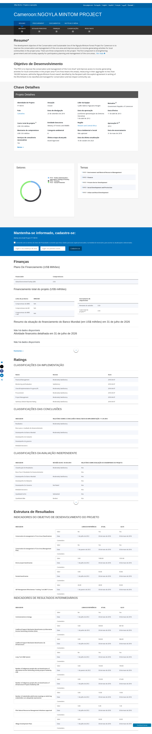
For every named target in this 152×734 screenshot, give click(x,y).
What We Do (18, 5)
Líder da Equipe (84, 103)
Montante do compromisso (28, 130)
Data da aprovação (85, 110)
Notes (19, 147)
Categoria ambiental (56, 130)
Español (111, 5)
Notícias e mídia (71, 23)
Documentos (54, 23)
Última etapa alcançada (57, 137)
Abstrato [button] (22, 30)
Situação (51, 103)
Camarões (21, 114)
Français (117, 5)
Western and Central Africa (87, 126)
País (19, 110)
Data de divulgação (55, 110)
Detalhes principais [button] (39, 30)
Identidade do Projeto (26, 103)
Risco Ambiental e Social (87, 130)
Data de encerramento (117, 130)
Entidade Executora (55, 122)
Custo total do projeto (26, 122)
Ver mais (100, 53)
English (104, 5)
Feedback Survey (142, 725)
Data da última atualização (88, 137)
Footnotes (18, 351)
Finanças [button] (56, 30)
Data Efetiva (113, 110)
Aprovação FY (114, 122)
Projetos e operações (30, 5)
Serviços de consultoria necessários (26, 138)
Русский (130, 5)
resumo (22, 23)
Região (80, 122)
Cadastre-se (75, 248)
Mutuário (112, 103)
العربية (124, 5)
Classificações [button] (72, 30)
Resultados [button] (89, 30)
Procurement (38, 23)
